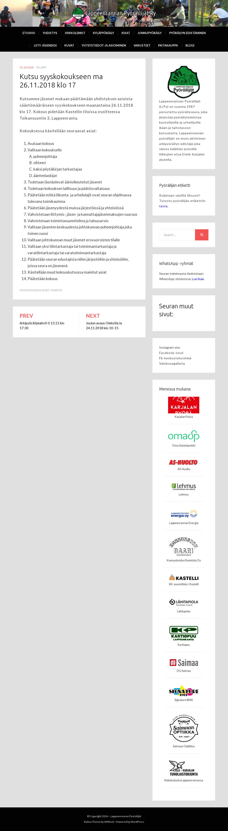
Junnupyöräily (150, 33)
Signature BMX (184, 700)
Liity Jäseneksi (45, 45)
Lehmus (184, 494)
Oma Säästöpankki (183, 445)
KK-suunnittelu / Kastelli (184, 584)
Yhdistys (50, 33)
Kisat (126, 33)
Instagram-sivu (169, 347)
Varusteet (142, 45)
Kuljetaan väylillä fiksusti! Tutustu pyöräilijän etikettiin (182, 200)
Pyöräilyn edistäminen (187, 33)
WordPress (137, 821)
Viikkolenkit (75, 33)
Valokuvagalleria (172, 363)
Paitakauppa (168, 45)
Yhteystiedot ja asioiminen (104, 45)
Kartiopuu (184, 644)
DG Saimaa (184, 671)
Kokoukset (41, 290)
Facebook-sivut (171, 353)
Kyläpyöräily (103, 33)
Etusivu (28, 33)
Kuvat (69, 45)
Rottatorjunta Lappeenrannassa (183, 780)
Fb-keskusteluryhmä (175, 358)
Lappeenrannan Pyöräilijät (125, 816)
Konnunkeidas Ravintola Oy (184, 560)
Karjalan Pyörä (184, 417)
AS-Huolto (183, 469)
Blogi (189, 45)
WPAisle (109, 821)
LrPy (44, 67)
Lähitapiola (183, 611)
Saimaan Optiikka (184, 746)
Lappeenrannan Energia (183, 523)
